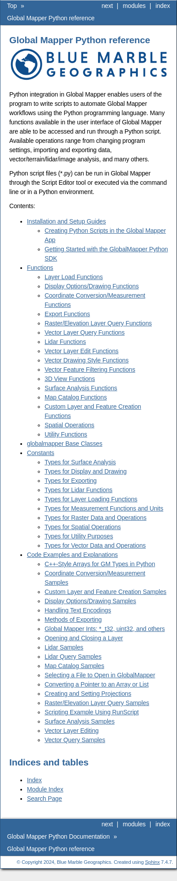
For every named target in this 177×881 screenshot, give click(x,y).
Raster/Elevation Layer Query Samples (97, 702)
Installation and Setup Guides (66, 221)
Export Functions (67, 313)
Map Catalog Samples (74, 665)
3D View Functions (70, 378)
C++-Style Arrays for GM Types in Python (100, 563)
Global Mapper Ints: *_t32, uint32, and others (105, 628)
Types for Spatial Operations (83, 526)
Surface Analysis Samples (80, 721)
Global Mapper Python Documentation (58, 836)
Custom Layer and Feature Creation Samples (105, 591)
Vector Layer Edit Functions (81, 351)
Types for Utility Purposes (79, 536)
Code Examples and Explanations (72, 554)
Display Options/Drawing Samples (90, 601)
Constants (40, 452)
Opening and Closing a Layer (84, 638)
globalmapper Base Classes (64, 443)
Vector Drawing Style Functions (86, 360)
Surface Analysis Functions (81, 388)
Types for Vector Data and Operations (95, 545)
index (162, 5)
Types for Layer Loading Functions (91, 499)
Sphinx (152, 862)
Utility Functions (66, 434)
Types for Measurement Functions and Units (104, 508)
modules (134, 5)
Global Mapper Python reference (50, 18)
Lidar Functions (65, 341)
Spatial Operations (69, 425)
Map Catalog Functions (76, 397)
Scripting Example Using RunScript (92, 712)
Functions (40, 267)
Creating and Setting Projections (88, 693)
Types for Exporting (71, 480)
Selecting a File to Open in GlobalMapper (100, 675)
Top (12, 5)
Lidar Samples (64, 647)
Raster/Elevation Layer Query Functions (98, 323)
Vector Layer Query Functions (84, 332)
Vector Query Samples (75, 739)
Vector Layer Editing (72, 730)
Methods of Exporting (73, 619)
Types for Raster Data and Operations (96, 517)
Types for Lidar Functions (79, 489)
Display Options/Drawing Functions (92, 286)
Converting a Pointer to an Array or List (97, 684)
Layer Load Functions (74, 276)
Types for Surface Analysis (80, 462)
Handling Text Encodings (78, 610)
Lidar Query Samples (73, 656)
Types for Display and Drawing (86, 471)
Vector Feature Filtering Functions (90, 369)
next (107, 5)
